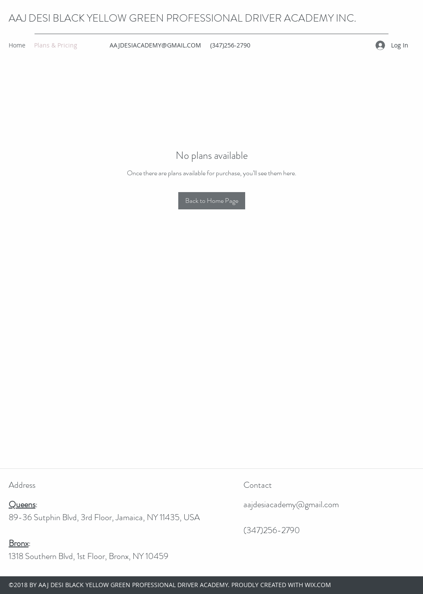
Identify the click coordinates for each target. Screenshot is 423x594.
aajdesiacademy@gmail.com (291, 504)
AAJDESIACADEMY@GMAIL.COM (155, 45)
